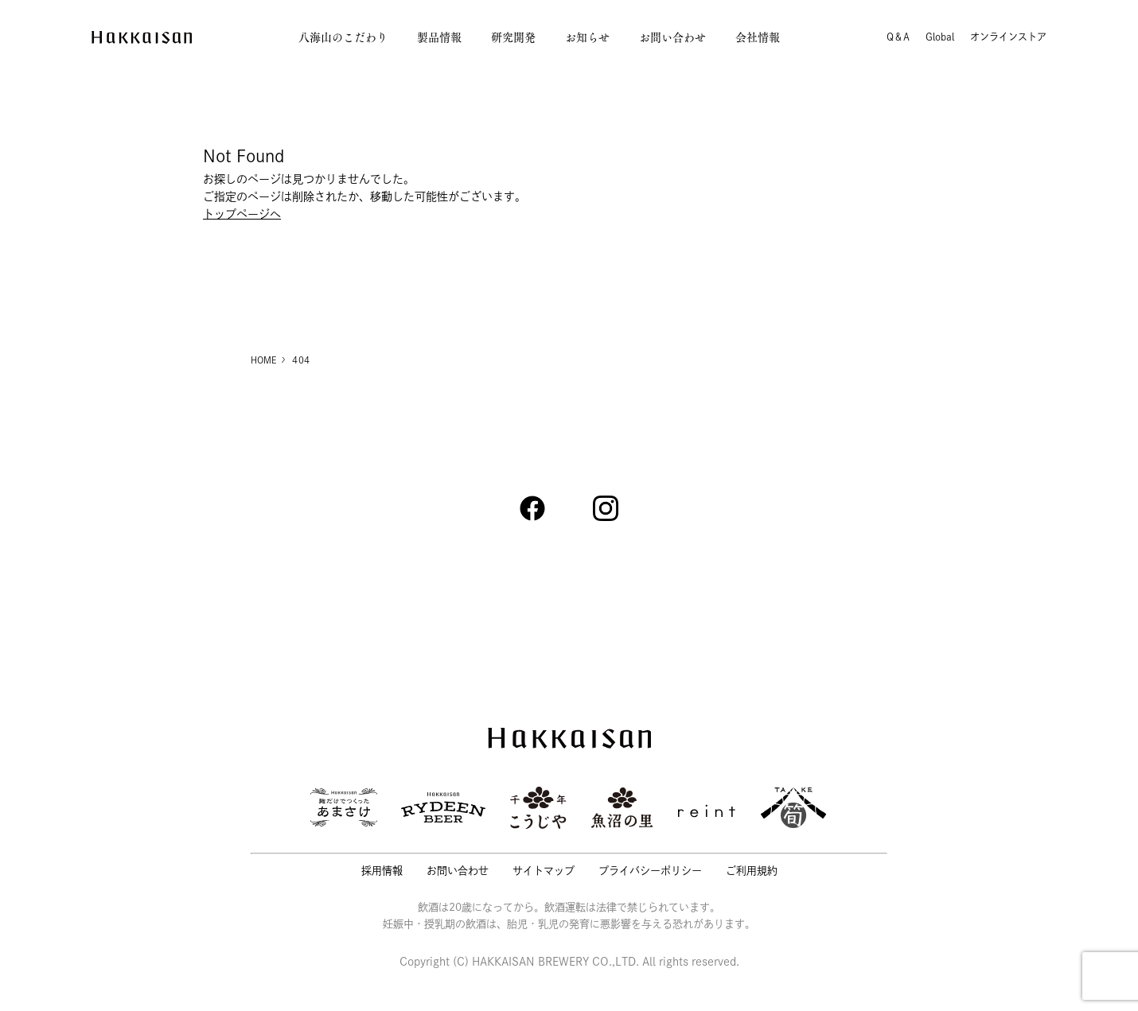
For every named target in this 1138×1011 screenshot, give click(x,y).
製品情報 (439, 37)
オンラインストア (1008, 36)
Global (940, 36)
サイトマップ (543, 870)
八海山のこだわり (343, 37)
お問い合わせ (672, 37)
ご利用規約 (752, 870)
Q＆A (898, 36)
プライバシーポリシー (650, 870)
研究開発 (513, 37)
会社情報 (757, 37)
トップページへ (242, 214)
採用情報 (382, 870)
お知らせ (587, 37)
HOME (263, 360)
